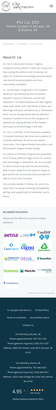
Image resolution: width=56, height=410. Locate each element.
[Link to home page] (23, 6)
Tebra (40, 399)
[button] (51, 6)
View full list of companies (41, 292)
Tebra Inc (27, 310)
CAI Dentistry (8, 43)
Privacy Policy (42, 310)
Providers (22, 43)
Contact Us (28, 325)
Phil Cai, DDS (36, 43)
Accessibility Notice (39, 317)
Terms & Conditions (16, 317)
